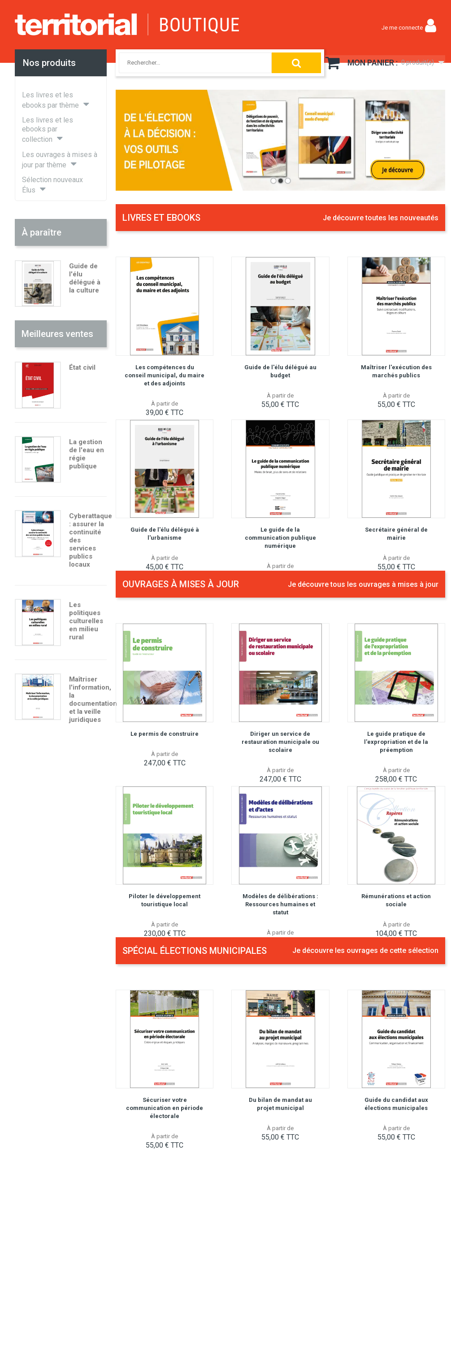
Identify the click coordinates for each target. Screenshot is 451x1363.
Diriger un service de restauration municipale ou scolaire (280, 741)
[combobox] (186, 62)
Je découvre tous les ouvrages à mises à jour (363, 584)
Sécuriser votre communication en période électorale (164, 1108)
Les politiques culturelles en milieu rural (86, 621)
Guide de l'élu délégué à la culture (84, 278)
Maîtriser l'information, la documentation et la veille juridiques (93, 699)
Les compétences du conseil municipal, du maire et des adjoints (164, 375)
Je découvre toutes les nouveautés (380, 218)
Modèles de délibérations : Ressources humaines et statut (280, 904)
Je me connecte (402, 27)
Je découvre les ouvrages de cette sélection (365, 950)
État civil (82, 367)
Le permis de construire (164, 733)
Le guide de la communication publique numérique (280, 537)
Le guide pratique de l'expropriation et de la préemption (396, 741)
